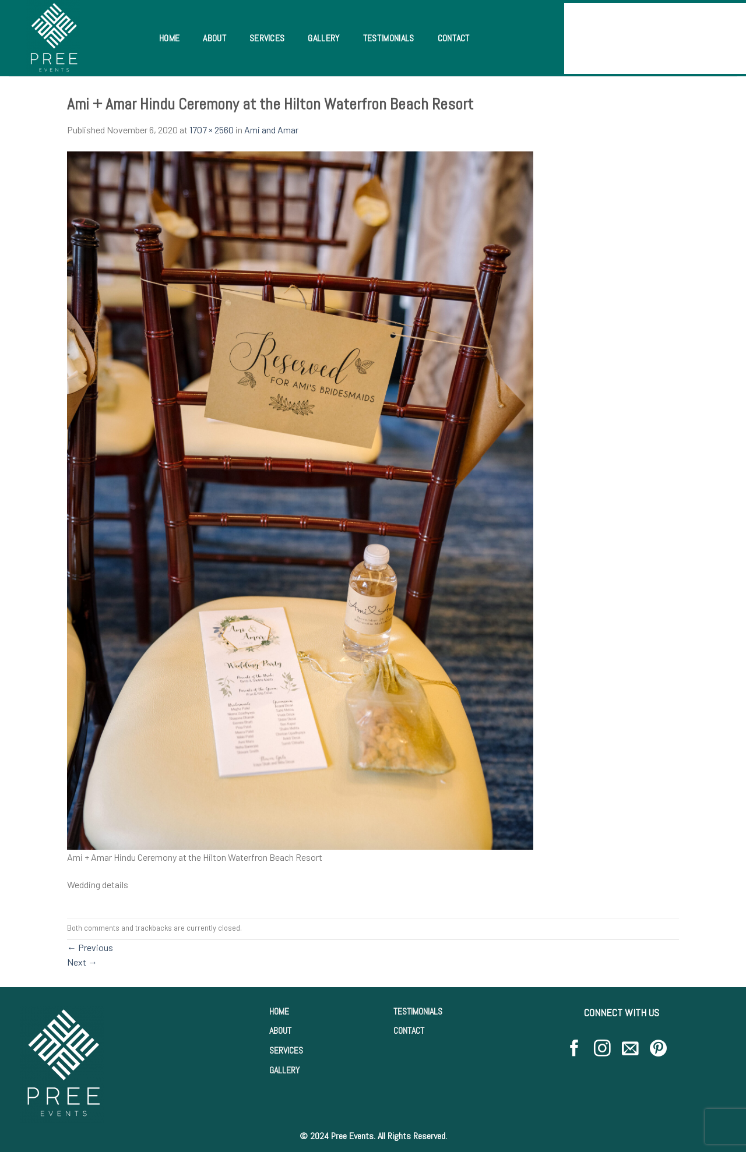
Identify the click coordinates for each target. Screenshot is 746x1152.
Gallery (323, 38)
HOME (279, 1011)
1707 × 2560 (211, 129)
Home (169, 38)
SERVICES (286, 1050)
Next (82, 961)
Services (267, 38)
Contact (454, 38)
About (214, 38)
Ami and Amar (271, 129)
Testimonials (388, 38)
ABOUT (280, 1030)
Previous (90, 947)
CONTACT (408, 1030)
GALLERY (284, 1070)
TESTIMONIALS (417, 1011)
